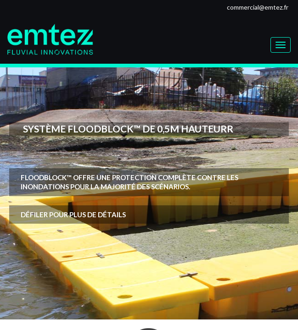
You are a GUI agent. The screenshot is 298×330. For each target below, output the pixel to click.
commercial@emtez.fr (257, 7)
